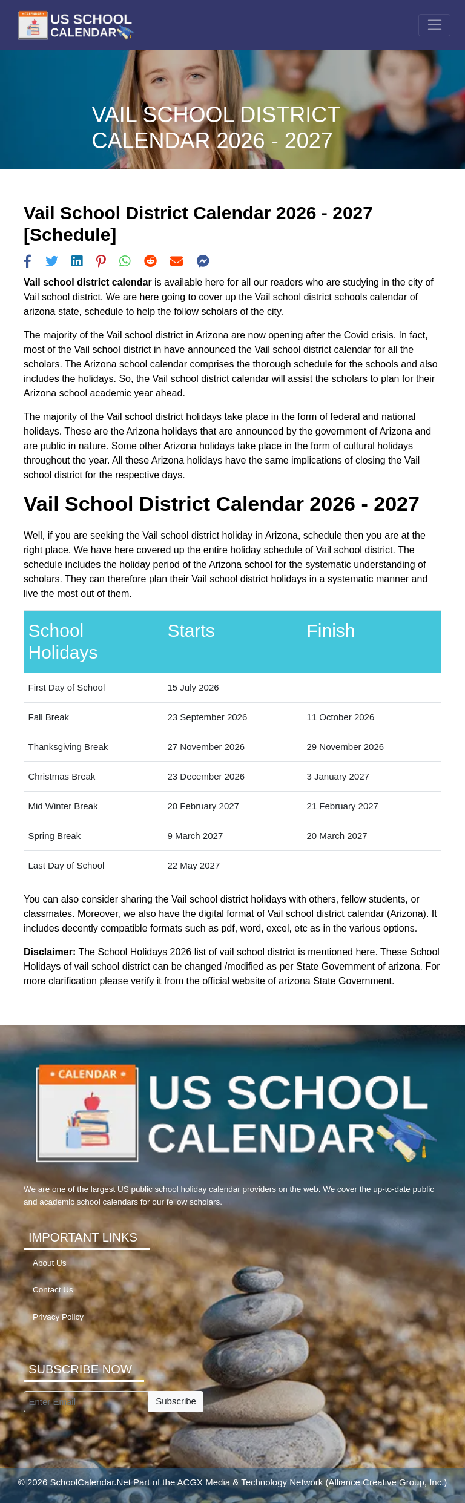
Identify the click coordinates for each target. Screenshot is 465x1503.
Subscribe (176, 1401)
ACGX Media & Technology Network (250, 1482)
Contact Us (53, 1289)
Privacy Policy (58, 1316)
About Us (50, 1263)
